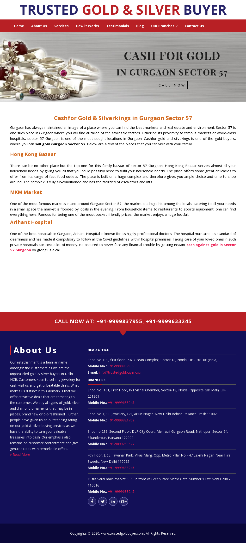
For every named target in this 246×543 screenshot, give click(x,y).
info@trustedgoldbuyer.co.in (120, 372)
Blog (140, 26)
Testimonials (117, 26)
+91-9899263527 (121, 444)
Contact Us (194, 26)
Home (19, 26)
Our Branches (164, 26)
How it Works (87, 26)
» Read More (20, 454)
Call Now (172, 85)
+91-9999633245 (120, 402)
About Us (39, 26)
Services (61, 26)
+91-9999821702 (120, 420)
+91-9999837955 (120, 366)
